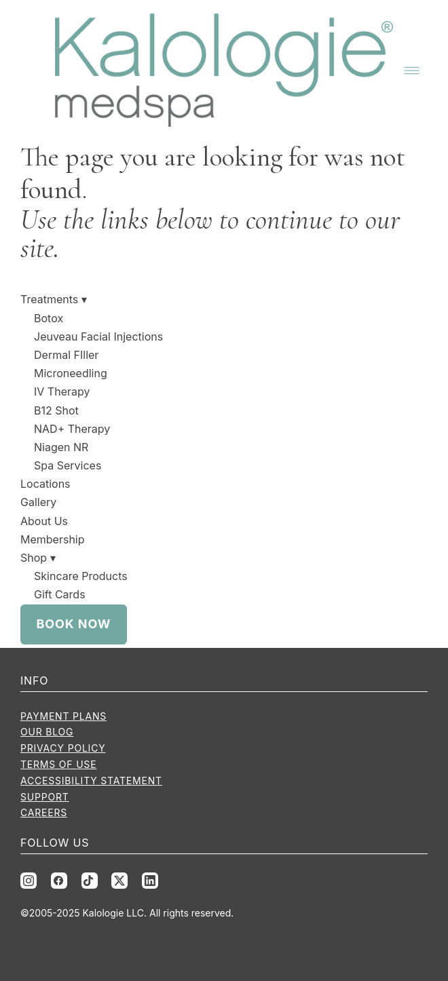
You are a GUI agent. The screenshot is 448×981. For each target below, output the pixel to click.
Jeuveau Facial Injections (98, 336)
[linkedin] (150, 880)
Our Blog (46, 731)
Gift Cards (60, 594)
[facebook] (59, 880)
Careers (43, 812)
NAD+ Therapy (72, 429)
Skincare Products (81, 576)
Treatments (53, 299)
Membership (52, 539)
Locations (45, 483)
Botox (48, 318)
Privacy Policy (63, 748)
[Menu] (412, 70)
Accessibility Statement (91, 780)
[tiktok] (89, 880)
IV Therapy (62, 391)
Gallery (38, 502)
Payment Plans (63, 716)
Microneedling (70, 373)
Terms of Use (58, 764)
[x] (119, 880)
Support (44, 797)
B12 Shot (56, 410)
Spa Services (67, 465)
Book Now (74, 624)
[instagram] (28, 880)
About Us (44, 521)
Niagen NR (61, 447)
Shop (38, 557)
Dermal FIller (66, 355)
